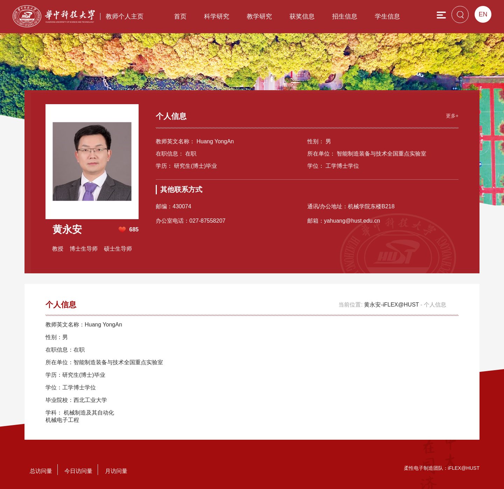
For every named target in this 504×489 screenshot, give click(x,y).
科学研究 (216, 16)
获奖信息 (302, 16)
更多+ (452, 115)
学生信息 (387, 16)
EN (482, 14)
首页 (180, 16)
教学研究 (259, 16)
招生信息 (344, 16)
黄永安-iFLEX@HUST (391, 305)
